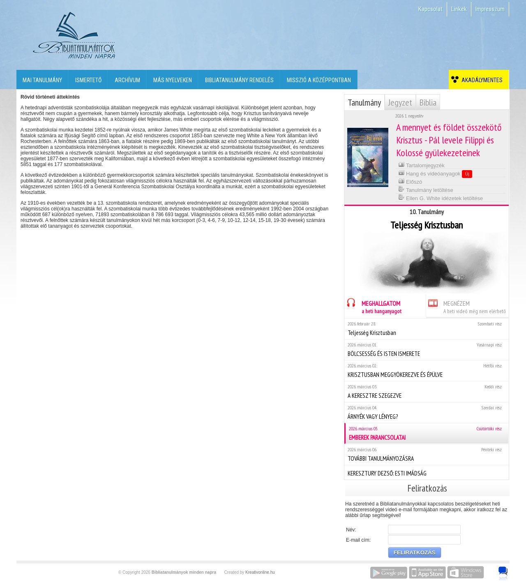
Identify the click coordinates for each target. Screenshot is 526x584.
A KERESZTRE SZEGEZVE (426, 391)
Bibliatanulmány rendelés (239, 80)
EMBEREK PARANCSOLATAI (427, 433)
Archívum (127, 80)
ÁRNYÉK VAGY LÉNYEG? (426, 412)
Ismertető (88, 80)
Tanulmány (364, 102)
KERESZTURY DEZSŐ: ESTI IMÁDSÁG (426, 472)
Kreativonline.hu (260, 572)
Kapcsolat (430, 9)
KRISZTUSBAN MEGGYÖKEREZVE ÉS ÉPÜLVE (426, 370)
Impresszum (490, 9)
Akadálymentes (481, 80)
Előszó (410, 181)
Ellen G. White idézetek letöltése (440, 197)
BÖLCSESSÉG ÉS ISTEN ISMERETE (426, 350)
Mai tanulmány (42, 80)
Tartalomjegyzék (421, 165)
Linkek (459, 9)
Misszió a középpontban (319, 80)
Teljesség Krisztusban (426, 329)
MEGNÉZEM (466, 306)
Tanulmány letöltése (425, 189)
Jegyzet (400, 102)
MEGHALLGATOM (372, 306)
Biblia (428, 102)
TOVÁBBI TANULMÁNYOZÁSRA (426, 454)
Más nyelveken (172, 80)
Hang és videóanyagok (435, 173)
